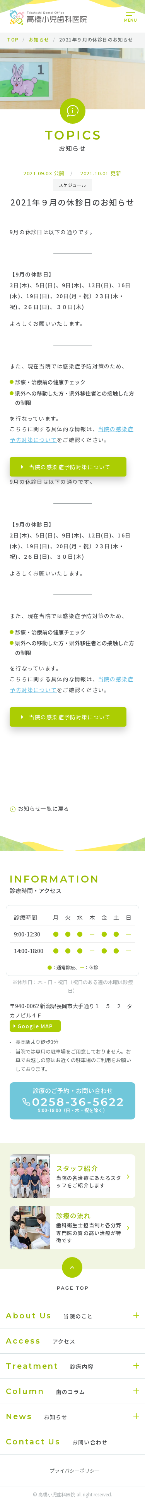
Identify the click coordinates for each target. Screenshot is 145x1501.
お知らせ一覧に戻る (39, 808)
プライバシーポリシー (74, 1470)
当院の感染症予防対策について (70, 467)
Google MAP (35, 1026)
